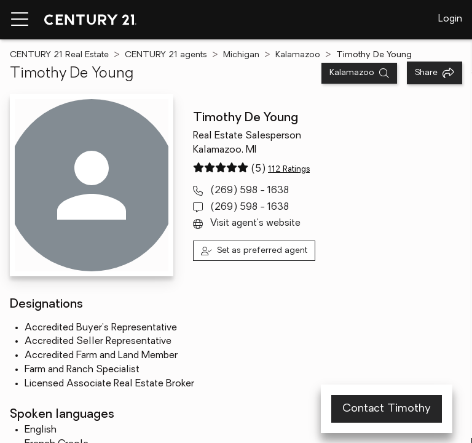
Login (450, 19)
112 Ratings (289, 170)
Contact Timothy (386, 409)
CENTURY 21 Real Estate (59, 55)
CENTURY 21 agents (166, 55)
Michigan (241, 55)
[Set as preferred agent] (254, 251)
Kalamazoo (297, 55)
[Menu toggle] (20, 20)
